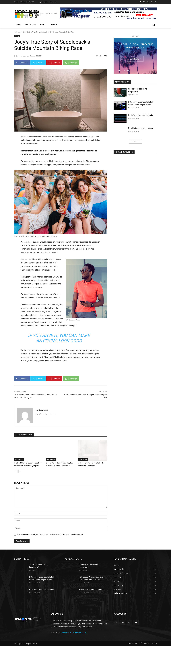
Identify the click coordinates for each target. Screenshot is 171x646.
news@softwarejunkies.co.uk (74, 632)
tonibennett (24, 56)
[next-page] (20, 471)
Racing (23, 32)
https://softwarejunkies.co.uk (45, 414)
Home (16, 32)
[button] (153, 25)
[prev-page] (16, 471)
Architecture (19, 459)
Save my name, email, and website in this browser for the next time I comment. (50, 535)
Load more (135, 141)
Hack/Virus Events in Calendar (140, 115)
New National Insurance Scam (140, 128)
